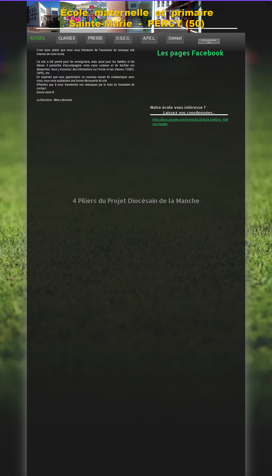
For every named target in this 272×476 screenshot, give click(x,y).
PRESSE (95, 38)
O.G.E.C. (123, 38)
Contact (175, 38)
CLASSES (67, 38)
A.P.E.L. (149, 38)
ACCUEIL (37, 38)
